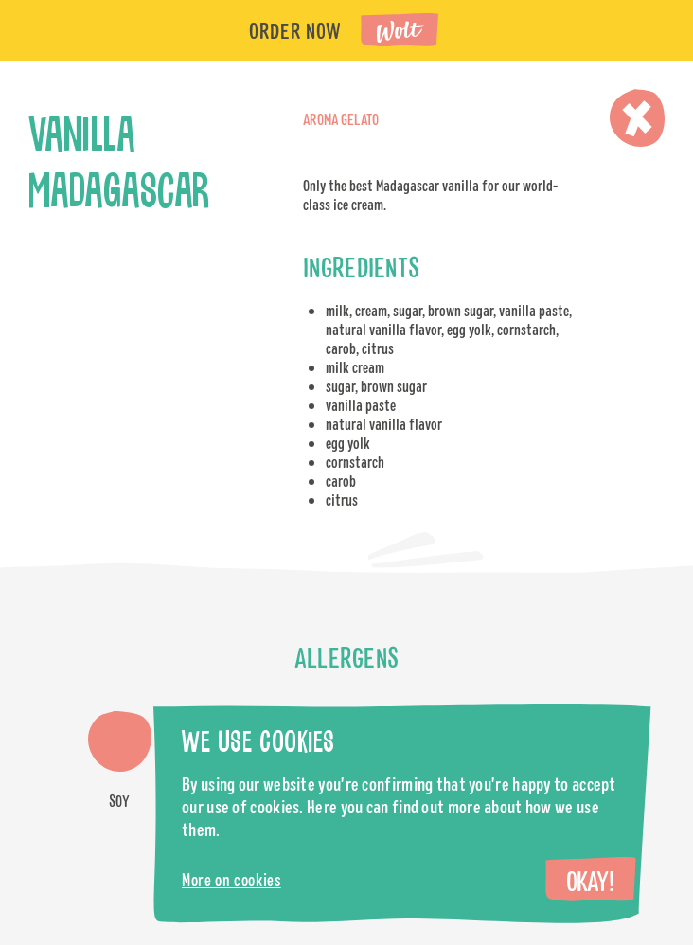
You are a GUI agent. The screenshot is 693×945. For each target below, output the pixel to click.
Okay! (589, 881)
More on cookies (231, 879)
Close (637, 118)
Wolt (400, 32)
